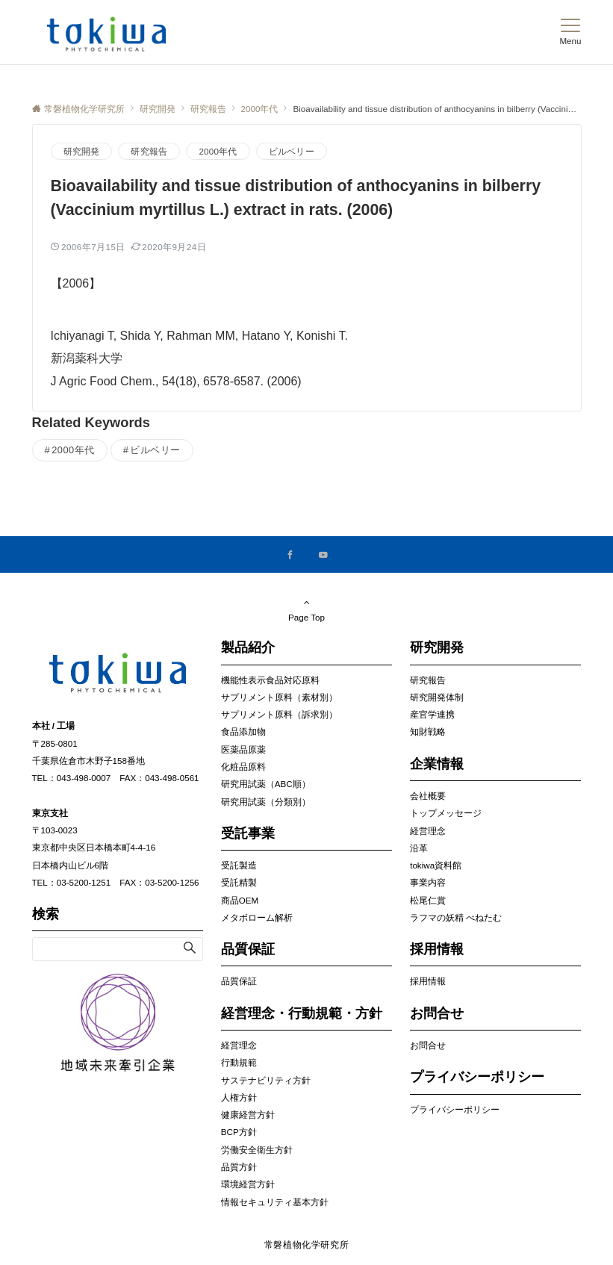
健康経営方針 (248, 1114)
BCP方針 (239, 1132)
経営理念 (239, 1045)
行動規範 (239, 1062)
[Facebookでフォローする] (290, 555)
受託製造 (239, 865)
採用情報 (428, 981)
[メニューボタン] (570, 32)
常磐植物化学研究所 (306, 1244)
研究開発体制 (437, 697)
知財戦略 (428, 731)
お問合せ (428, 1045)
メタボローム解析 (257, 917)
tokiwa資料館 (435, 865)
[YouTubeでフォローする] (323, 555)
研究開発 (81, 151)
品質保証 (239, 981)
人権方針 (239, 1097)
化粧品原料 (243, 766)
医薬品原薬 (243, 749)
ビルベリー (291, 151)
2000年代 (218, 151)
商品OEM (239, 900)
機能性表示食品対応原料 (270, 680)
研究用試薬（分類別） (266, 801)
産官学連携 (432, 714)
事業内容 (428, 882)
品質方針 (239, 1167)
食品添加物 (243, 731)
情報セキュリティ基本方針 (275, 1202)
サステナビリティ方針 (266, 1080)
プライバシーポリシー (455, 1109)
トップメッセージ (446, 813)
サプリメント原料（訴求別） (279, 714)
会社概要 (428, 796)
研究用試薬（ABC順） (266, 784)
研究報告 (149, 151)
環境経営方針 (248, 1184)
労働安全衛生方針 (257, 1149)
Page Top (307, 609)
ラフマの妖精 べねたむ (456, 917)
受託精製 (239, 882)
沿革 (419, 848)
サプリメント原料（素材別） (279, 697)
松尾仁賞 (428, 900)
